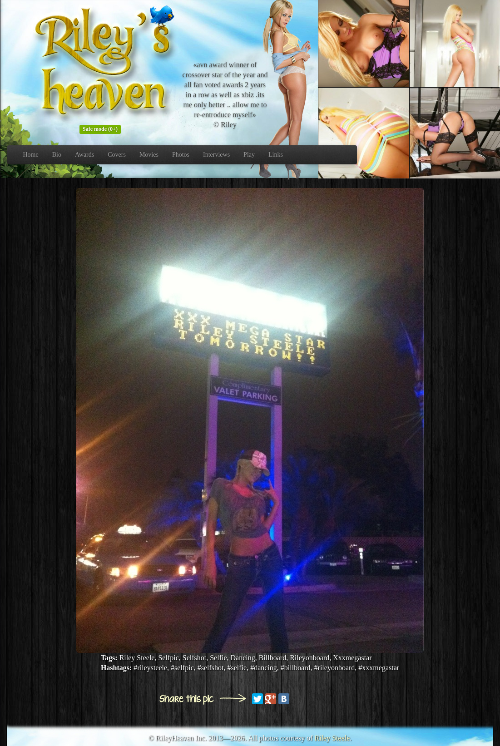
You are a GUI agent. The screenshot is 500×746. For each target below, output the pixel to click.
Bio (56, 154)
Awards (84, 154)
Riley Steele (332, 738)
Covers (117, 154)
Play (249, 154)
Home (31, 154)
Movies (148, 154)
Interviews (216, 154)
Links (275, 154)
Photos (180, 154)
